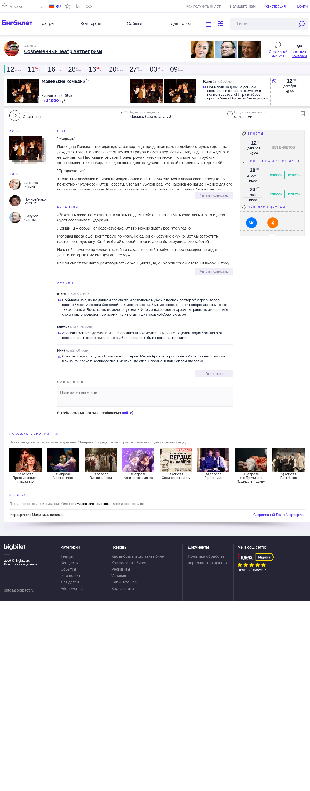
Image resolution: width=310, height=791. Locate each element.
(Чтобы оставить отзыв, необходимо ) (95, 413)
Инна (61, 350)
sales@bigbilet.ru (19, 590)
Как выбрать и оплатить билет (138, 556)
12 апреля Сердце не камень (176, 476)
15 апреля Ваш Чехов (288, 476)
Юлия (61, 294)
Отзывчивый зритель (278, 53)
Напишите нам (243, 6)
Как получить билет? (204, 6)
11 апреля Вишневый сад (101, 476)
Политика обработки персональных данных (208, 559)
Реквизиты (120, 569)
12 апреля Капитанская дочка (138, 476)
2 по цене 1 (70, 576)
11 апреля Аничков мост (63, 476)
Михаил (63, 327)
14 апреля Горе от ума (214, 476)
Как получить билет (129, 563)
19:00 (14, 69)
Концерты (91, 23)
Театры (47, 23)
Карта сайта (122, 588)
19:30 (34, 69)
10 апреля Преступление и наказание (25, 477)
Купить (294, 175)
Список (276, 175)
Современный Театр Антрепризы (279, 515)
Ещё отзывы (214, 374)
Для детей (181, 23)
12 (289, 81)
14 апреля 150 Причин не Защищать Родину (251, 477)
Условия (118, 576)
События (135, 23)
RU (58, 6)
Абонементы (72, 588)
